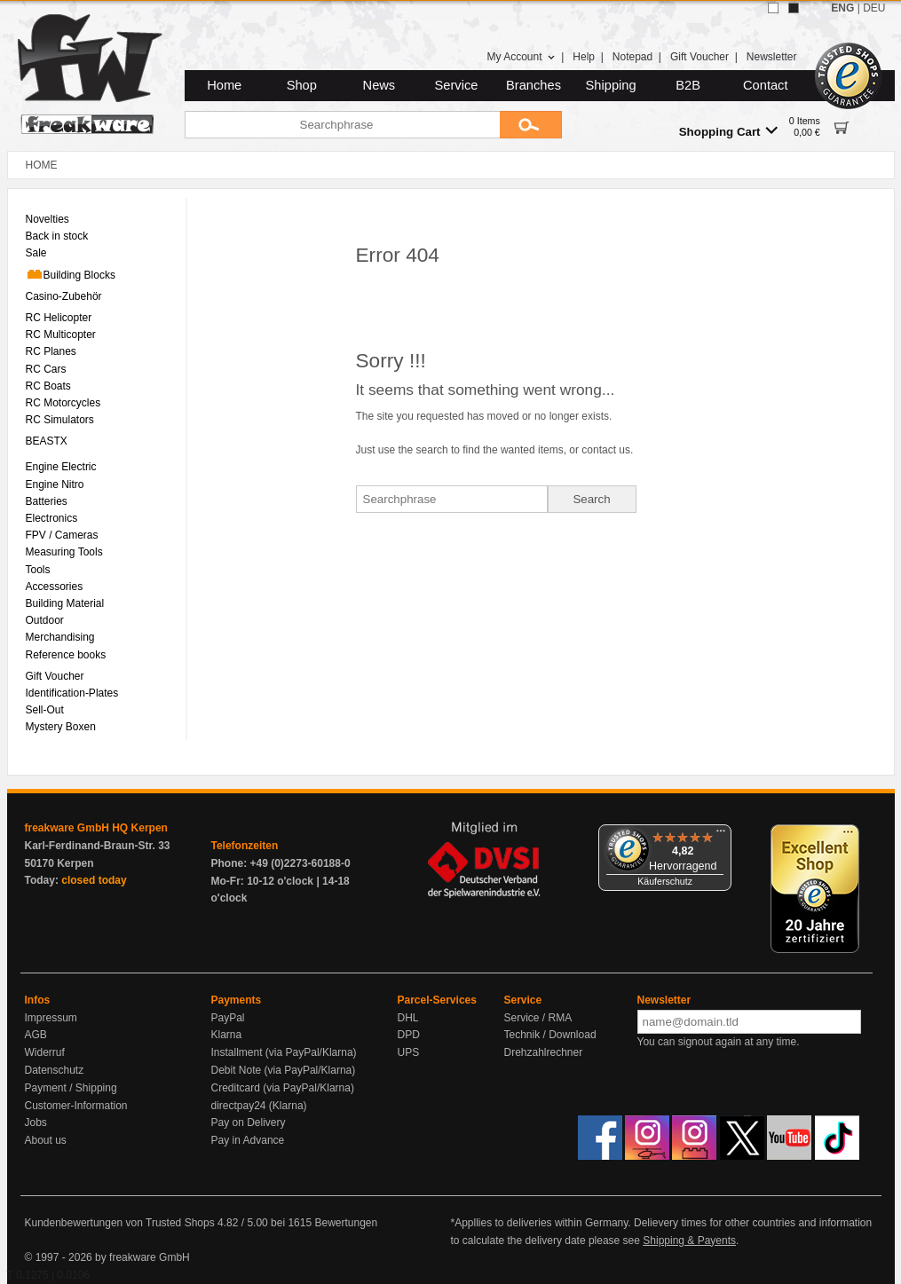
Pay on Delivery (248, 1122)
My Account (520, 57)
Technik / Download (550, 1034)
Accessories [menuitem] (54, 586)
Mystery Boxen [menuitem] (61, 727)
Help (584, 57)
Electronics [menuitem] (52, 518)
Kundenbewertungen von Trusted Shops (120, 1223)
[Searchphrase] (342, 124)
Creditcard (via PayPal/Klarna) (282, 1088)
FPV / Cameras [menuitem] (62, 535)
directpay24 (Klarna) (259, 1105)
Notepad (632, 57)
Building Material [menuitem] (65, 603)
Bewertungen (345, 1223)
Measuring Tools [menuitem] (64, 552)
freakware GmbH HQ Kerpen (96, 828)
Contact (765, 85)
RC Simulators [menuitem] (60, 420)
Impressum (51, 1018)
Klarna (226, 1034)
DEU (874, 8)
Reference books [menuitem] (66, 655)
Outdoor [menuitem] (45, 620)
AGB (36, 1034)
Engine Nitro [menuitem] (55, 484)
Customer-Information (76, 1105)
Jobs (36, 1122)
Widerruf (45, 1052)
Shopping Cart (728, 130)
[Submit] (531, 124)
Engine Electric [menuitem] (61, 467)
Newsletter (772, 57)
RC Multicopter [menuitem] (61, 334)
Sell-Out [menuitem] (45, 710)
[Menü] (720, 835)
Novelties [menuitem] (47, 219)
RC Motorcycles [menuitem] (63, 403)
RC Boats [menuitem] (48, 386)
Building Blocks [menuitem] (70, 274)
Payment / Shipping (71, 1088)
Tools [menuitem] (38, 569)
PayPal (228, 1018)
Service (456, 85)
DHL (408, 1018)
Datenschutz (54, 1070)
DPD (409, 1034)
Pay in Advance (248, 1140)
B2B (688, 85)
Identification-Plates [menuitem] (72, 693)
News (379, 85)
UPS (409, 1052)
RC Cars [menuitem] (46, 369)
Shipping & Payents (689, 1240)
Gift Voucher (699, 57)
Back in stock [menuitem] (57, 236)
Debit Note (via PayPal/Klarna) (283, 1070)
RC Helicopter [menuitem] (59, 317)
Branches (533, 85)
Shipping (611, 85)
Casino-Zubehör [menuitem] (64, 296)
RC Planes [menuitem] (51, 351)
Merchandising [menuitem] (60, 637)
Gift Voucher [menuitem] (55, 676)
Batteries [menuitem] (46, 501)
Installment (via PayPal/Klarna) (284, 1052)
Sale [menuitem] (36, 253)
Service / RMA (538, 1018)
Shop (302, 85)
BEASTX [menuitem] (46, 441)
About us (46, 1140)
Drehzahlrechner (543, 1052)
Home (224, 85)
